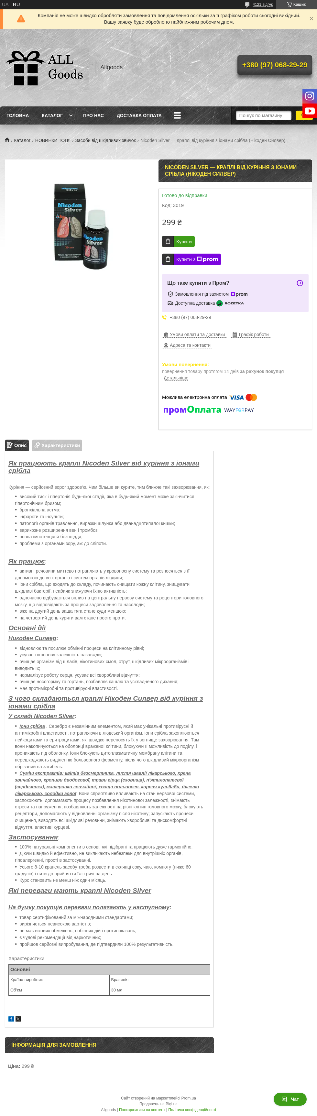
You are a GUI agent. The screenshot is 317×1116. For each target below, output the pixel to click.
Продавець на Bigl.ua (158, 1104)
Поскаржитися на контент (142, 1110)
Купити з (197, 259)
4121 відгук (263, 4)
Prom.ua (188, 1098)
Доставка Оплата (139, 115)
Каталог (52, 115)
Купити (184, 241)
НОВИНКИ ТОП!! (53, 140)
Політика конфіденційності (192, 1110)
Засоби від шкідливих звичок (105, 140)
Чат (290, 1099)
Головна (17, 115)
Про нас (93, 115)
